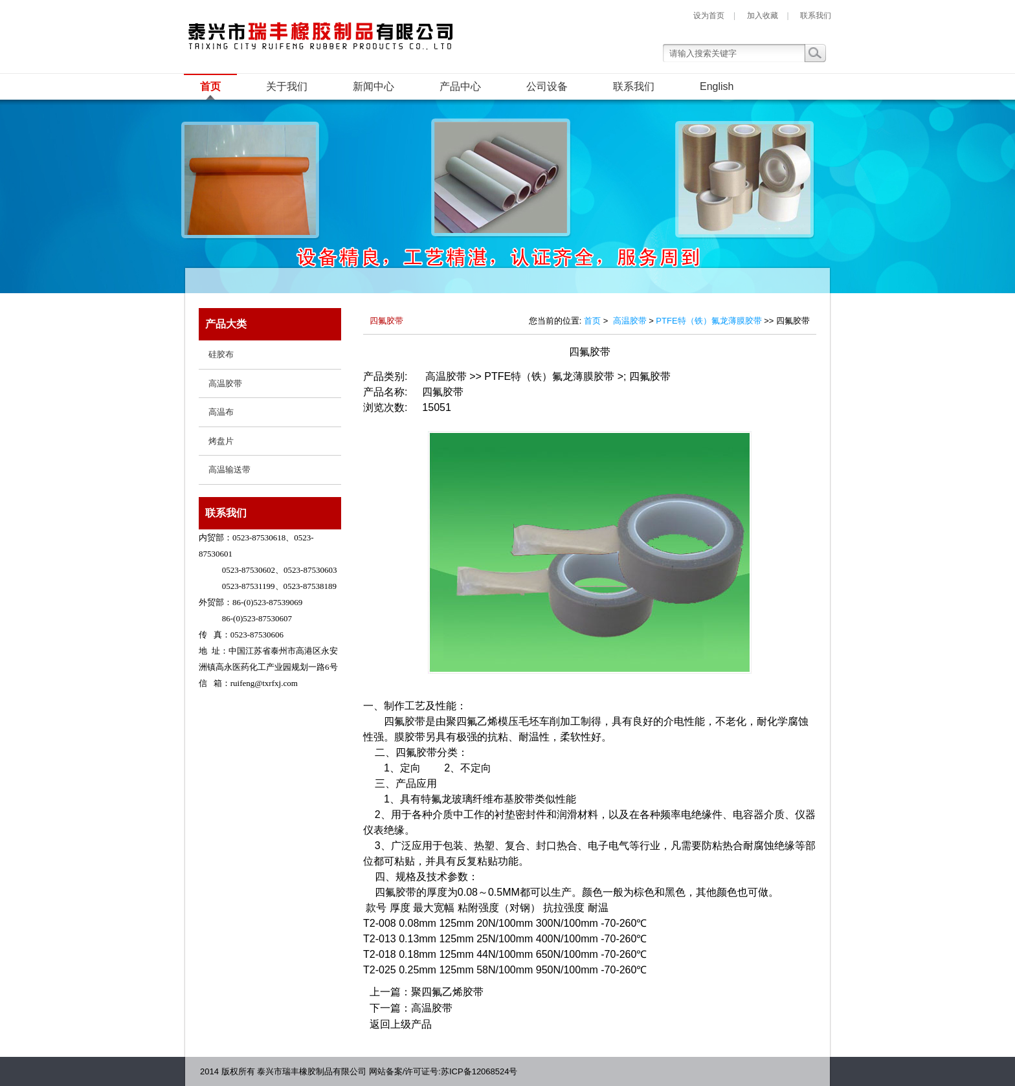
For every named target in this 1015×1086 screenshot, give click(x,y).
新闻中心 (373, 86)
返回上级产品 (401, 1024)
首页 (210, 86)
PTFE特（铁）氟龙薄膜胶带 (708, 321)
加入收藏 (762, 15)
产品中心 (460, 86)
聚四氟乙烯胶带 (447, 991)
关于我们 (286, 86)
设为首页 (708, 15)
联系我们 (815, 15)
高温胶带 (630, 321)
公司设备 (547, 86)
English (716, 86)
